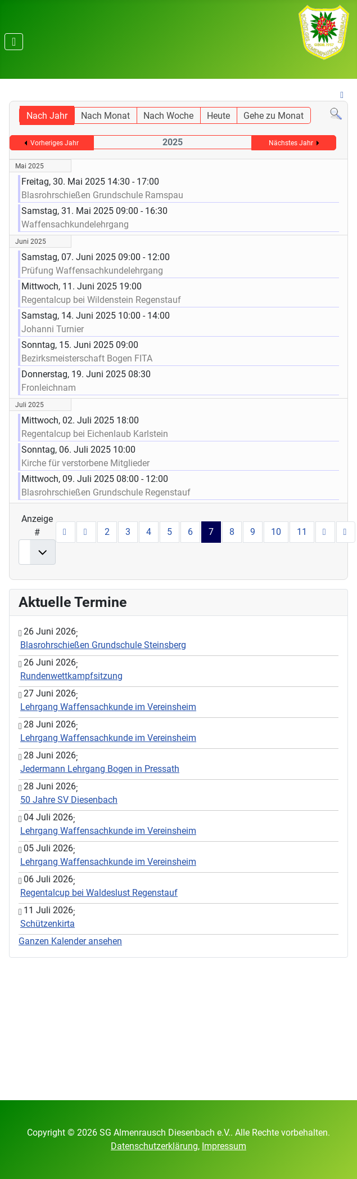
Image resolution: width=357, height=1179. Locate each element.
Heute (218, 115)
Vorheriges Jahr (54, 143)
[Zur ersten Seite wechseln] (65, 532)
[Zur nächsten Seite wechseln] (325, 532)
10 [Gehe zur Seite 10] (276, 531)
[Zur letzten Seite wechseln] (346, 532)
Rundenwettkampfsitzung (71, 676)
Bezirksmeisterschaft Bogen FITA (86, 358)
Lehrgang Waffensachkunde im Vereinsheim (108, 707)
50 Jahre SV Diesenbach (69, 799)
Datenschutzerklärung (154, 1146)
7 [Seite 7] (211, 531)
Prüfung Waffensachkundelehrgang (93, 270)
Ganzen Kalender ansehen (70, 941)
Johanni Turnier (52, 329)
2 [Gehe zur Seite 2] (107, 531)
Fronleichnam (48, 387)
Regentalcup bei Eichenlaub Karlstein (94, 433)
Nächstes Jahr (291, 143)
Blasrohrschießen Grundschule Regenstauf (106, 492)
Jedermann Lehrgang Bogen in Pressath (99, 768)
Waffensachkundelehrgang (76, 224)
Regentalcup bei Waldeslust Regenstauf (99, 892)
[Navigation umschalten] (13, 41)
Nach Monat (105, 115)
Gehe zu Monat (273, 115)
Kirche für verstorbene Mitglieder (85, 463)
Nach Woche (168, 115)
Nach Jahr (46, 115)
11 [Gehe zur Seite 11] (302, 531)
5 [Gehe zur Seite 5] (169, 531)
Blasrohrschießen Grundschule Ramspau (102, 195)
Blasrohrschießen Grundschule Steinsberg (103, 645)
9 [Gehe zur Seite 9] (252, 531)
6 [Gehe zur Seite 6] (190, 531)
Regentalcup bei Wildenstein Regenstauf (101, 299)
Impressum (224, 1146)
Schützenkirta (47, 923)
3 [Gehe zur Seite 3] (127, 531)
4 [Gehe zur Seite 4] (148, 531)
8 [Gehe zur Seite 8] (231, 531)
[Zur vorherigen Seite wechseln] (86, 532)
